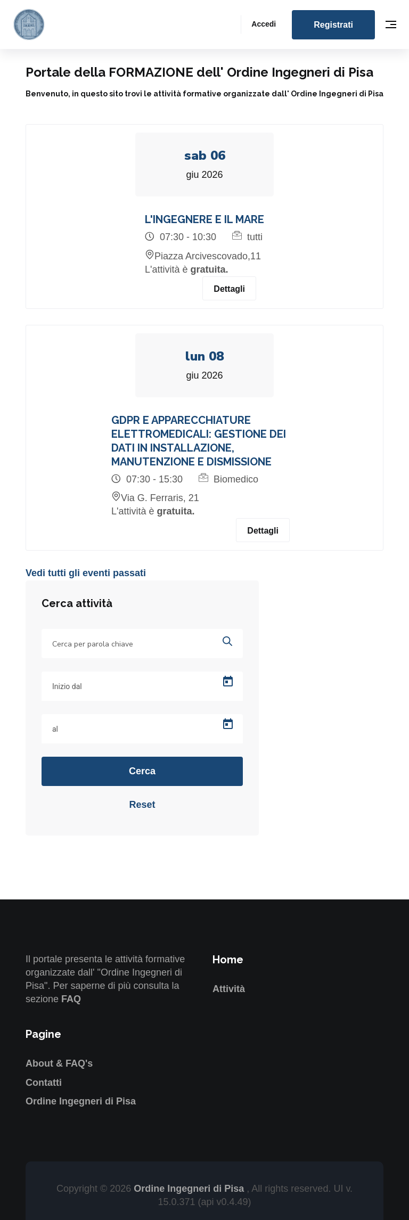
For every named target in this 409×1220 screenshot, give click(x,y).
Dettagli (229, 288)
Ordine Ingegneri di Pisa (81, 1101)
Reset (142, 804)
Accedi (263, 24)
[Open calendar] (228, 681)
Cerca (142, 771)
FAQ (71, 999)
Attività (228, 989)
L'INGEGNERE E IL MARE (204, 219)
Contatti (44, 1082)
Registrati (333, 24)
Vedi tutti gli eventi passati (86, 573)
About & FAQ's (59, 1063)
